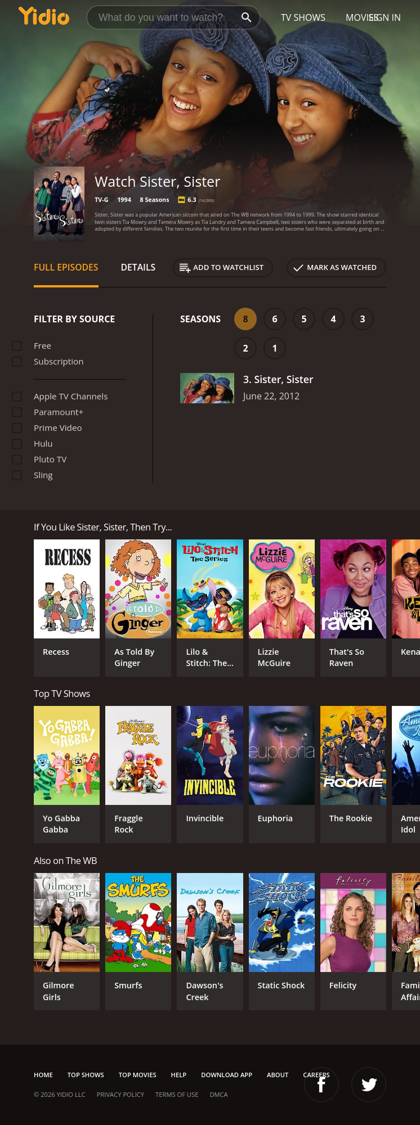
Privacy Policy (120, 1094)
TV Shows (303, 17)
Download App (226, 1074)
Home (43, 1074)
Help (179, 1074)
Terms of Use (176, 1094)
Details (138, 267)
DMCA (218, 1094)
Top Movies (138, 1074)
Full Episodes (66, 267)
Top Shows (86, 1074)
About (277, 1074)
